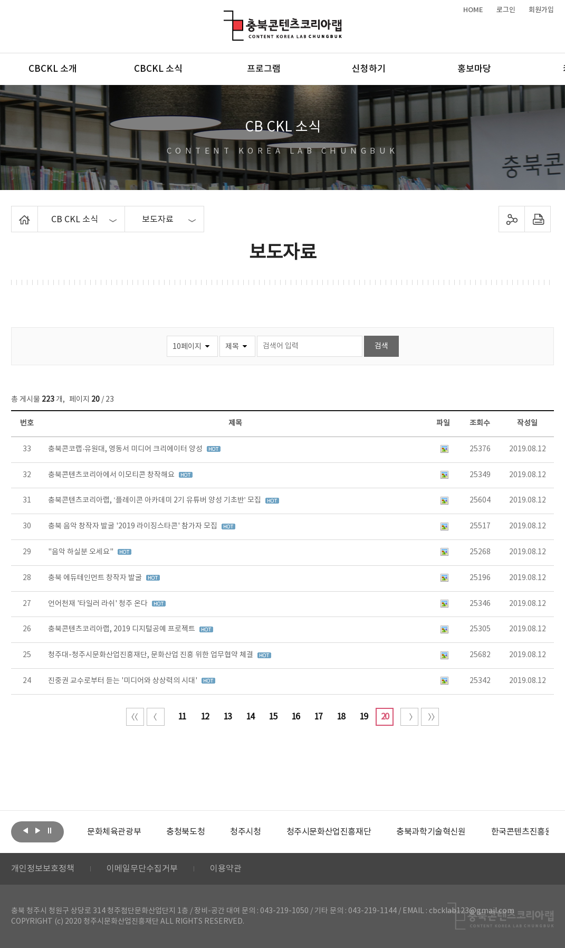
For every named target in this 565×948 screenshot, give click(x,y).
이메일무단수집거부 (142, 869)
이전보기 (25, 831)
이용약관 (226, 869)
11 (182, 717)
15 (272, 717)
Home (14, 212)
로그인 (505, 10)
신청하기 (369, 69)
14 (250, 717)
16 (295, 717)
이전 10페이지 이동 (156, 717)
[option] (114, 831)
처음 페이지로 (135, 717)
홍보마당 (474, 69)
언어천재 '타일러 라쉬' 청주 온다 (98, 604)
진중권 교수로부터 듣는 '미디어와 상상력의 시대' (123, 681)
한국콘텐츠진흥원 (522, 832)
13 (227, 717)
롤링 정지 (49, 831)
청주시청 (245, 832)
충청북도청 (185, 832)
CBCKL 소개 (52, 69)
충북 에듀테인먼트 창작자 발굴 (95, 578)
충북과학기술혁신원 (430, 832)
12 (204, 717)
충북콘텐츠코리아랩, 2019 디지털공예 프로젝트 (122, 629)
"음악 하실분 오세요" (81, 552)
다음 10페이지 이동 (409, 717)
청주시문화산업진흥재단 (328, 832)
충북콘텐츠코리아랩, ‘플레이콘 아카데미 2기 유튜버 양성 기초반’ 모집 (155, 500)
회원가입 (541, 10)
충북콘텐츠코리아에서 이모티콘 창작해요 (112, 475)
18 (340, 717)
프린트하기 (538, 219)
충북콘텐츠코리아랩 (226, 16)
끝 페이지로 (430, 717)
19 (363, 717)
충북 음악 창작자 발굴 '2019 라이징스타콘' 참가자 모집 (133, 526)
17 (318, 717)
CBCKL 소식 (158, 69)
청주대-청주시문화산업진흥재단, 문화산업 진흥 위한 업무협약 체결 (151, 655)
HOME (473, 10)
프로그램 (264, 69)
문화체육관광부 (114, 832)
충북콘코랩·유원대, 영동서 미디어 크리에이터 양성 (126, 449)
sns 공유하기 (511, 219)
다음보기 (37, 831)
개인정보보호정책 (42, 869)
